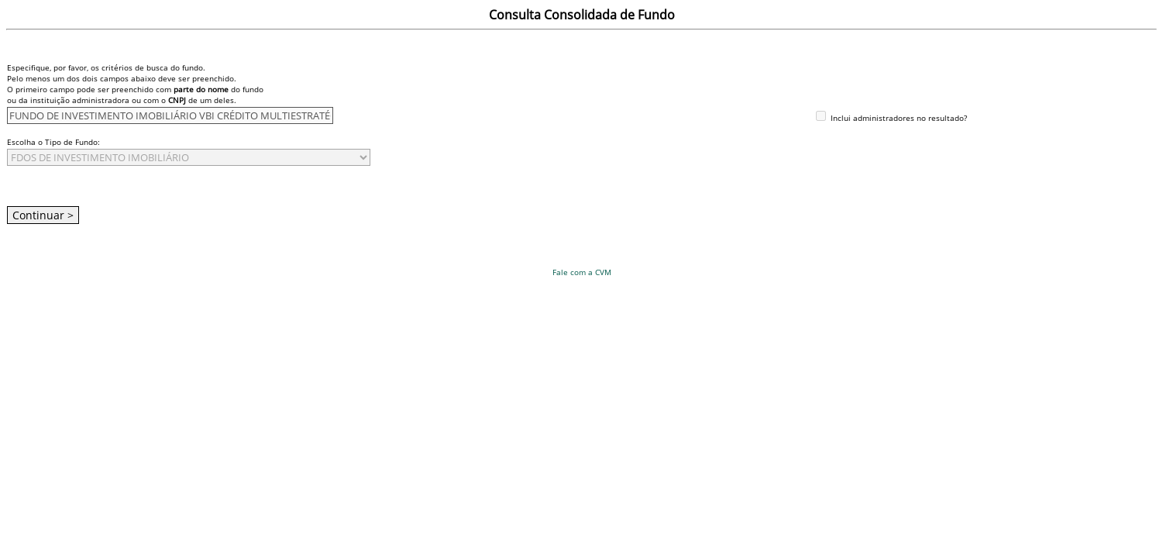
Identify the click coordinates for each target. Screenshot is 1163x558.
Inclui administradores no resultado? (897, 117)
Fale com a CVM (581, 272)
